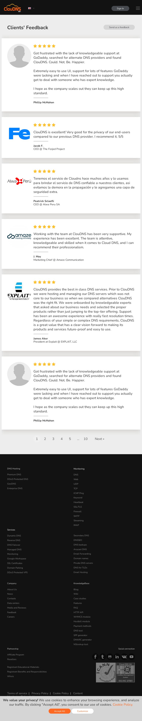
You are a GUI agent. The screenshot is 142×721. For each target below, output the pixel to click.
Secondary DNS (81, 534)
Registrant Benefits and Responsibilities (26, 666)
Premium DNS (14, 476)
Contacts (11, 595)
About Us (11, 586)
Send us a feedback (119, 27)
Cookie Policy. (123, 704)
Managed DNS (14, 548)
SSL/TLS (78, 507)
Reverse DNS (13, 539)
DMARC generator (82, 635)
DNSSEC (78, 539)
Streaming (79, 520)
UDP (76, 485)
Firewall (77, 511)
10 (86, 441)
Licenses (37, 691)
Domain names (81, 556)
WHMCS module (82, 613)
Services (11, 529)
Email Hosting (80, 570)
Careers (11, 613)
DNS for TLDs (80, 565)
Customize (82, 711)
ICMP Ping (79, 493)
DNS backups (80, 543)
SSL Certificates (14, 561)
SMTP (76, 515)
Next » (99, 441)
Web (76, 480)
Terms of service (17, 688)
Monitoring (79, 470)
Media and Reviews (16, 604)
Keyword (78, 498)
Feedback (11, 608)
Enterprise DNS (14, 489)
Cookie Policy (60, 688)
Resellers (11, 654)
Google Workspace (16, 556)
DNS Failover (13, 543)
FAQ (76, 604)
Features (78, 599)
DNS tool (78, 626)
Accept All (59, 711)
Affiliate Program (15, 649)
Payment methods (82, 622)
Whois (10, 670)
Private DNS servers (83, 561)
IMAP (76, 524)
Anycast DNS (80, 548)
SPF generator (80, 630)
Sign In (120, 8)
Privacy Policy (39, 688)
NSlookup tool (80, 639)
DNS (76, 476)
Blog (76, 586)
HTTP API (78, 608)
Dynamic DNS (14, 534)
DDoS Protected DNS (17, 480)
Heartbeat (78, 502)
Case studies (80, 595)
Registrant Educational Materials (22, 661)
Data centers (13, 599)
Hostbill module (81, 617)
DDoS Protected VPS (17, 570)
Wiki (76, 591)
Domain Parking (15, 565)
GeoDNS (11, 485)
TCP (75, 489)
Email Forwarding (82, 552)
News (10, 591)
